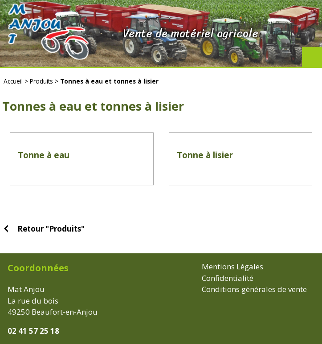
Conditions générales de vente (254, 289)
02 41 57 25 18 (33, 331)
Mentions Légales (232, 266)
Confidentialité (227, 278)
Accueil (13, 81)
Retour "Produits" (51, 229)
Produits (41, 81)
